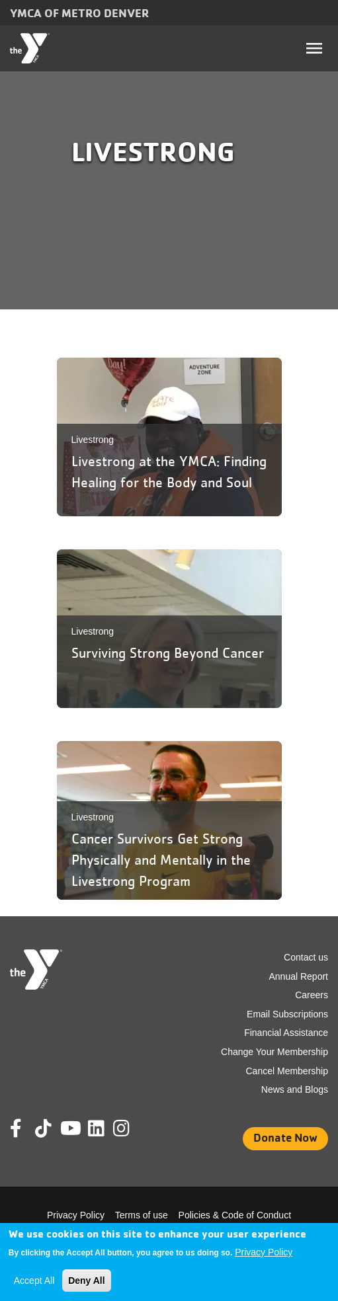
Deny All (86, 1280)
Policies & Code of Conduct (235, 1215)
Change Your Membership (274, 1051)
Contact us (306, 957)
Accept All (34, 1280)
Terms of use (141, 1215)
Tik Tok (44, 1137)
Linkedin (105, 1128)
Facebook (25, 1128)
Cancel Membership (287, 1071)
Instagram (131, 1128)
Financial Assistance (286, 1032)
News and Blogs (294, 1089)
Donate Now (285, 1137)
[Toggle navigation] (314, 48)
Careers (311, 995)
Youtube (69, 1128)
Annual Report (298, 976)
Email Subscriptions (287, 1014)
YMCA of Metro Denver (79, 12)
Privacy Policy (76, 1215)
